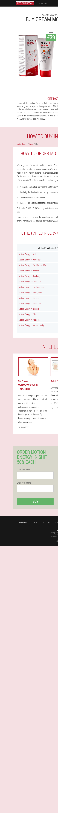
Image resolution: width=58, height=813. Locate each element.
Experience (46, 522)
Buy (35, 501)
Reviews (34, 522)
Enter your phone (24, 483)
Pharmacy (23, 522)
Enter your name (23, 469)
